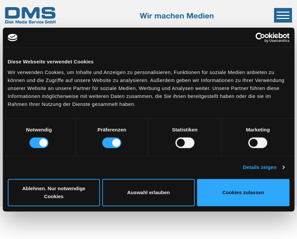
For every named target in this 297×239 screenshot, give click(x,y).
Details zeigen (259, 167)
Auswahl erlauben (148, 192)
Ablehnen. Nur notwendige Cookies (53, 192)
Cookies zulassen (243, 192)
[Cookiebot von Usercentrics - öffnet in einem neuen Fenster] (260, 37)
